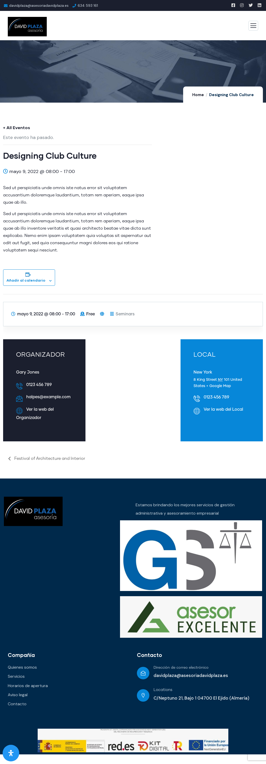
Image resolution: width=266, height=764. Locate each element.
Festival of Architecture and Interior (49, 458)
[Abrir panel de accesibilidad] (11, 753)
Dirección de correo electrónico (181, 667)
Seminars (125, 314)
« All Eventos (16, 127)
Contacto (149, 655)
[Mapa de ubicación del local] (133, 388)
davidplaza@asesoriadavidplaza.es (39, 5)
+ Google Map (218, 386)
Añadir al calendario (25, 280)
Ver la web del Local (223, 409)
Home (198, 94)
